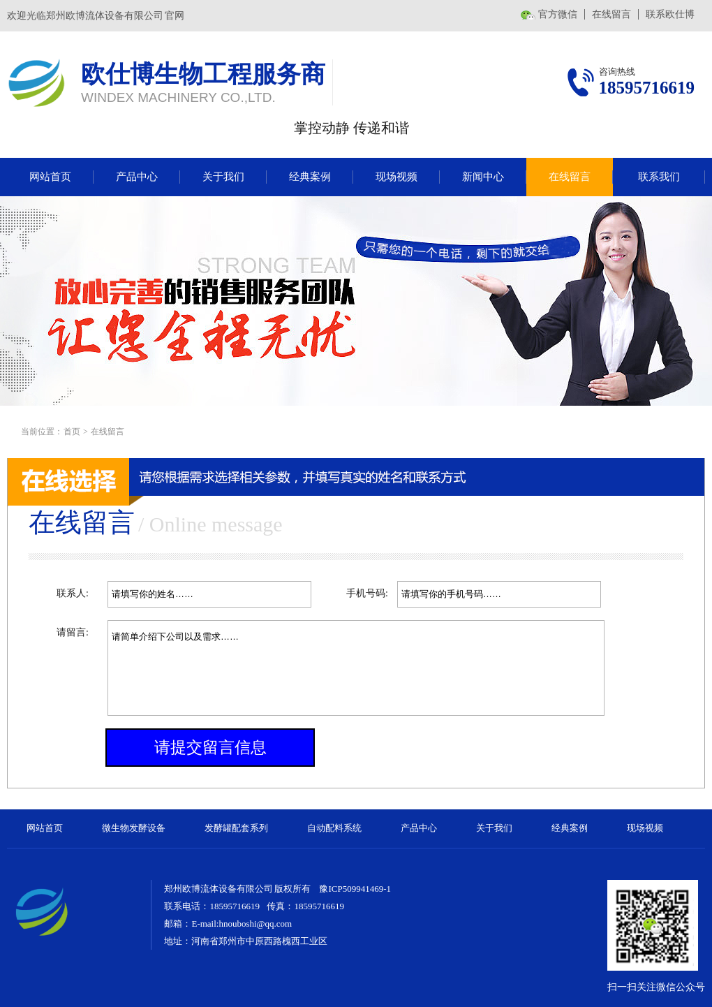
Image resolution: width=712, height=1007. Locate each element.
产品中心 (137, 176)
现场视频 (396, 176)
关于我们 (223, 176)
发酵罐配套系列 (236, 828)
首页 (72, 431)
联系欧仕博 (670, 14)
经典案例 (310, 176)
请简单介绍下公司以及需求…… (356, 668)
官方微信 (557, 14)
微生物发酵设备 (133, 828)
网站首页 (50, 176)
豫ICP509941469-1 (355, 888)
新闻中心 (483, 176)
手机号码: (367, 593)
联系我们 (659, 176)
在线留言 (611, 14)
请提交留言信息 (210, 747)
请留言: (73, 632)
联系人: (73, 593)
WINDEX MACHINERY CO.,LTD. (178, 97)
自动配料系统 (334, 828)
